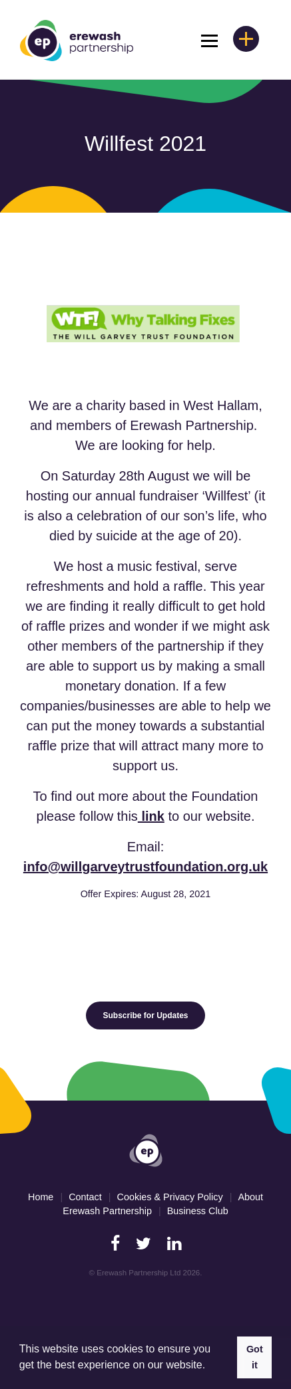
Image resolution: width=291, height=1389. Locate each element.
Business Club (197, 1211)
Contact (85, 1197)
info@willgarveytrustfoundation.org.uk (145, 866)
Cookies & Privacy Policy (169, 1197)
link (151, 816)
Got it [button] (254, 1357)
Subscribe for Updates (145, 1015)
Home (40, 1197)
